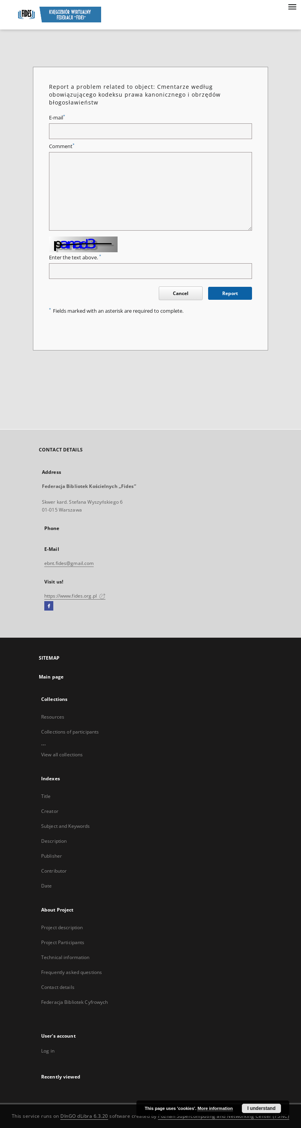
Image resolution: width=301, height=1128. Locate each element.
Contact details (57, 987)
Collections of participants (70, 731)
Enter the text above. (75, 257)
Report (230, 293)
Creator (49, 811)
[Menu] (292, 6)
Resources (52, 716)
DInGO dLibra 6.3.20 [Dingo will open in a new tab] (84, 1116)
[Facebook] (48, 606)
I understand (261, 1108)
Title (46, 796)
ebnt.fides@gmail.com (69, 563)
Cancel (181, 293)
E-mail (57, 117)
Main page (51, 676)
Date (46, 885)
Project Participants (62, 942)
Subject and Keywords (65, 826)
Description (54, 841)
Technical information (65, 957)
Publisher (51, 856)
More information (215, 1108)
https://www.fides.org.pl (74, 595)
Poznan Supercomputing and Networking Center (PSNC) (223, 1116)
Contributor (54, 871)
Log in (47, 1050)
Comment (61, 146)
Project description (62, 927)
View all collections (62, 754)
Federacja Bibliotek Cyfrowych (74, 1002)
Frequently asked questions (71, 972)
